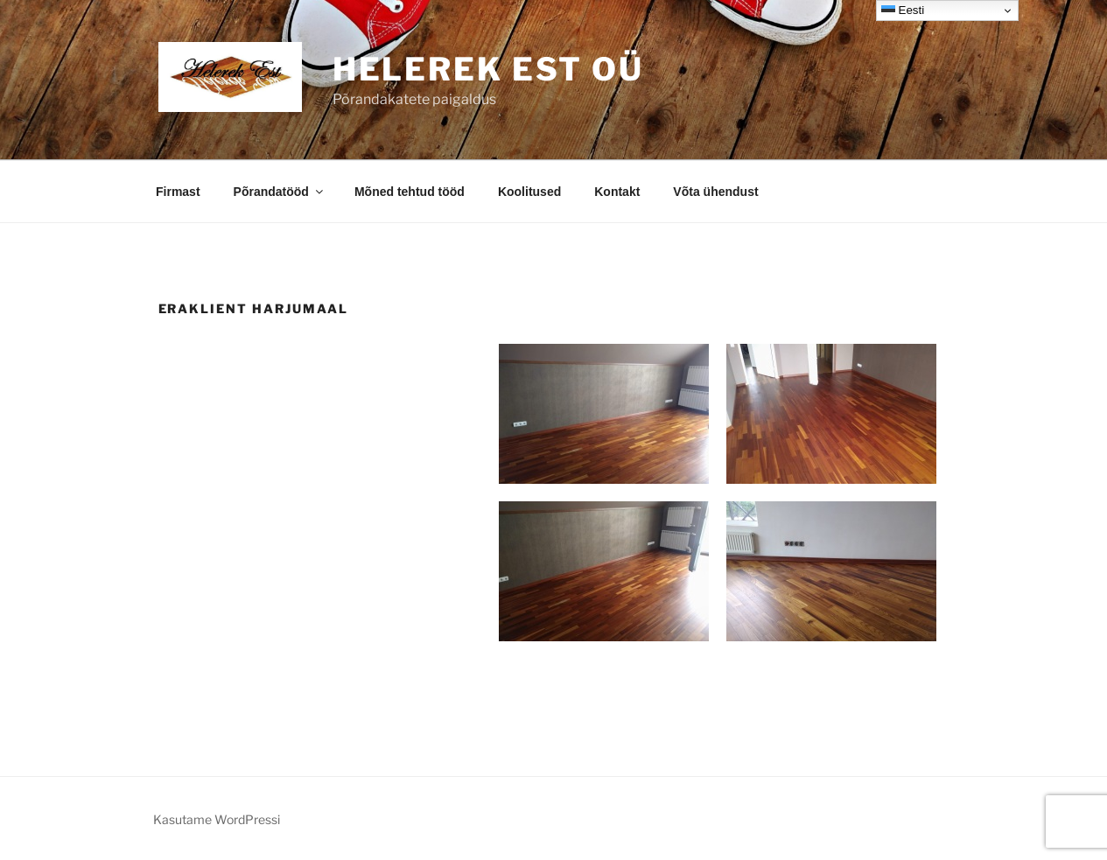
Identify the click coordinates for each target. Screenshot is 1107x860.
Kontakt (617, 192)
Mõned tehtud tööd (409, 192)
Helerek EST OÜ (488, 69)
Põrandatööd (280, 192)
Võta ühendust (715, 192)
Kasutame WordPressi (216, 819)
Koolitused (529, 192)
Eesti (902, 10)
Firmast (178, 192)
